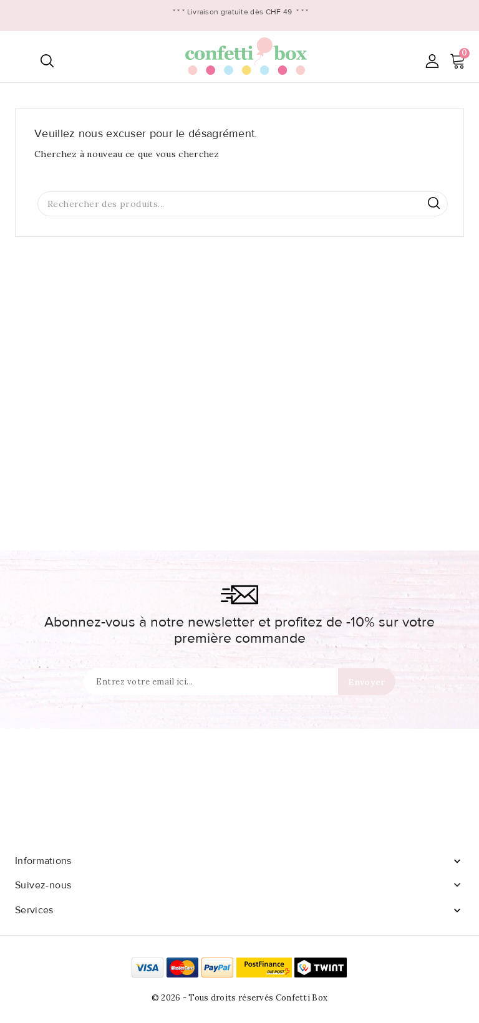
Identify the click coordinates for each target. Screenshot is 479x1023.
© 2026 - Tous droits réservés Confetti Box (240, 997)
